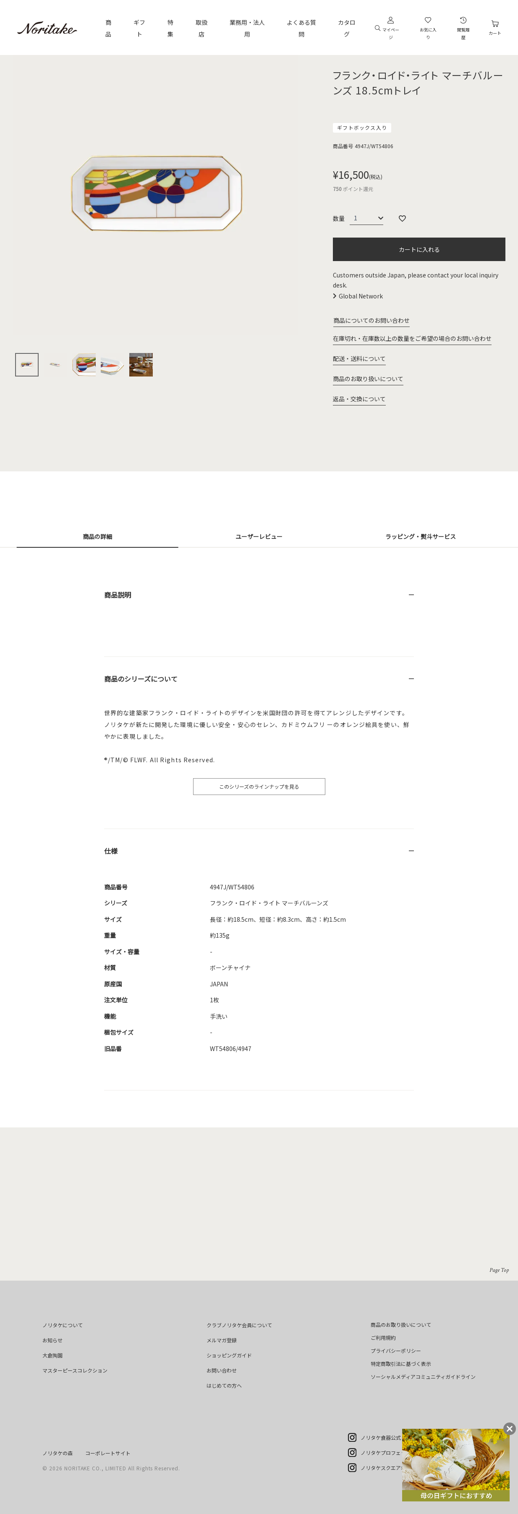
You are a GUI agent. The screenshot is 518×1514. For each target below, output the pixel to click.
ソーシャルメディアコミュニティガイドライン (423, 1376)
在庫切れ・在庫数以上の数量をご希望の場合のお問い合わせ (412, 338)
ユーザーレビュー (259, 536)
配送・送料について (359, 358)
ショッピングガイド (229, 1355)
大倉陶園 (52, 1355)
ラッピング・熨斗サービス (420, 536)
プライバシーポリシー (396, 1350)
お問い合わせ (222, 1370)
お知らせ (52, 1340)
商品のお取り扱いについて (368, 378)
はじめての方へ (224, 1385)
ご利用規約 (383, 1337)
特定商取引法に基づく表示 (401, 1363)
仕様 (111, 851)
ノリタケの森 (57, 1452)
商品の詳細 (97, 536)
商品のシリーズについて (141, 679)
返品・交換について (359, 399)
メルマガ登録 (222, 1340)
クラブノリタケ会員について (239, 1324)
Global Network (361, 296)
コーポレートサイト (108, 1452)
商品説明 (117, 595)
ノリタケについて (62, 1324)
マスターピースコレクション (74, 1370)
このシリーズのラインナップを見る (259, 786)
